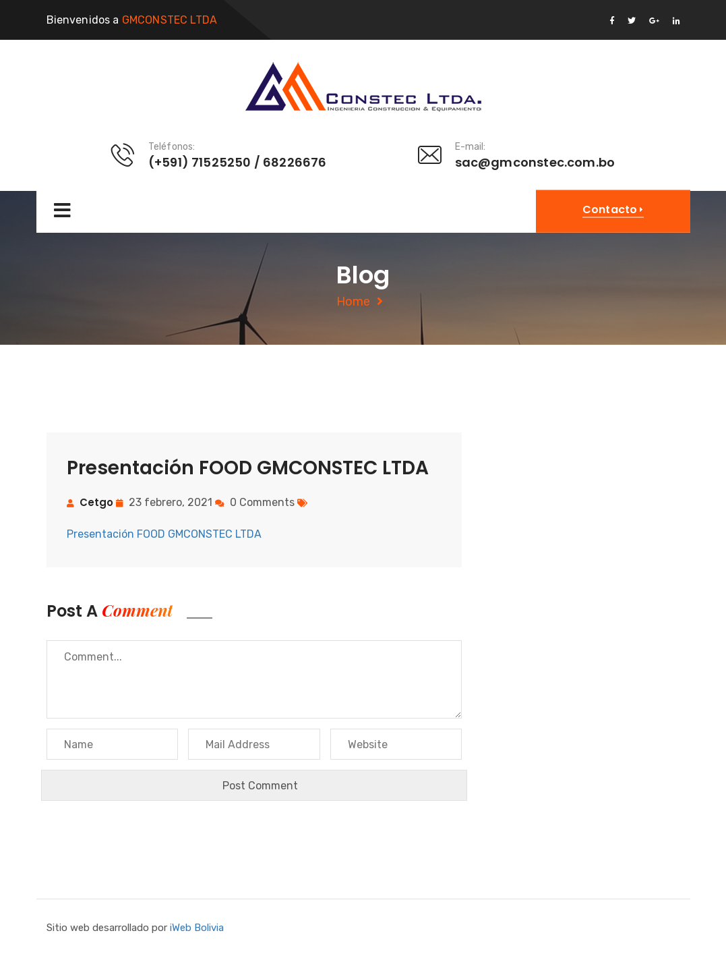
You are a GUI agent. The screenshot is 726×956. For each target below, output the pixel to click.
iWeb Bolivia (197, 928)
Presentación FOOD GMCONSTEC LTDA (164, 534)
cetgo (96, 502)
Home (353, 301)
